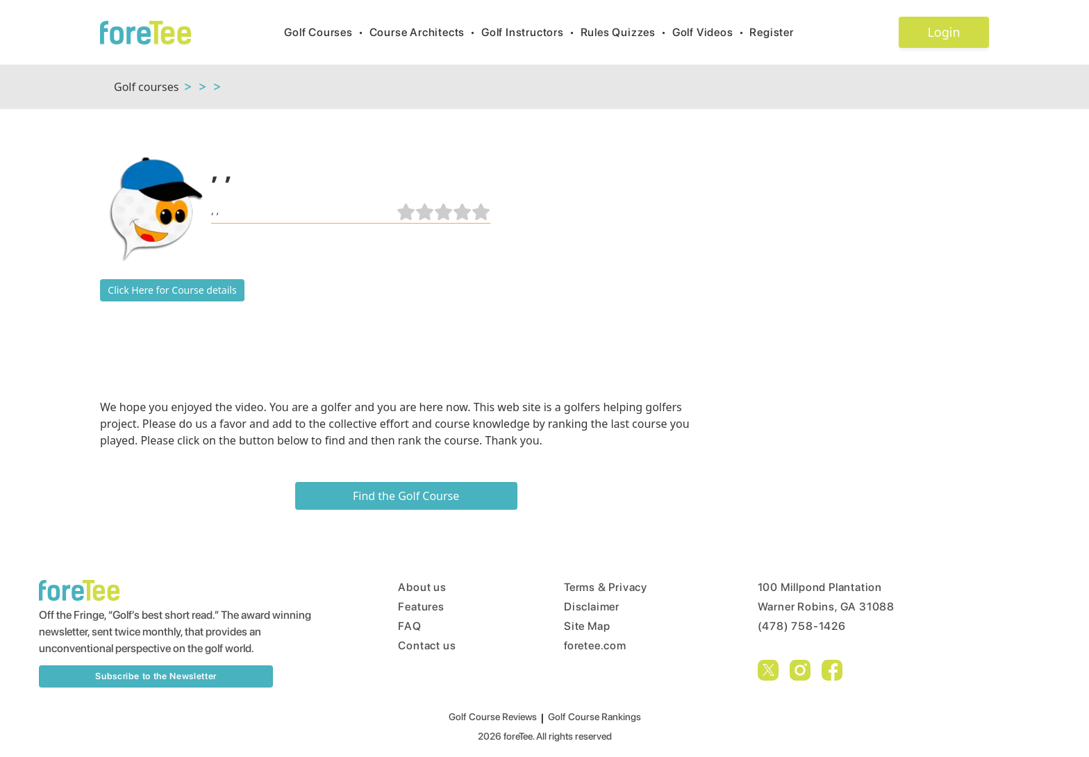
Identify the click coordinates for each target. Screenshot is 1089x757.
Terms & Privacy (605, 587)
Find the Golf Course (406, 496)
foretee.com (595, 645)
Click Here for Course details (172, 290)
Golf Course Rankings (594, 716)
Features (421, 606)
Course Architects (425, 32)
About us (422, 587)
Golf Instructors (531, 32)
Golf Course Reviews (493, 716)
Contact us (427, 645)
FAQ (409, 626)
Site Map (587, 626)
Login (943, 32)
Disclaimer (592, 606)
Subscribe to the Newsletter (156, 676)
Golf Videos (711, 32)
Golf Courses (326, 32)
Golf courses (146, 86)
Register (776, 32)
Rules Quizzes (626, 32)
